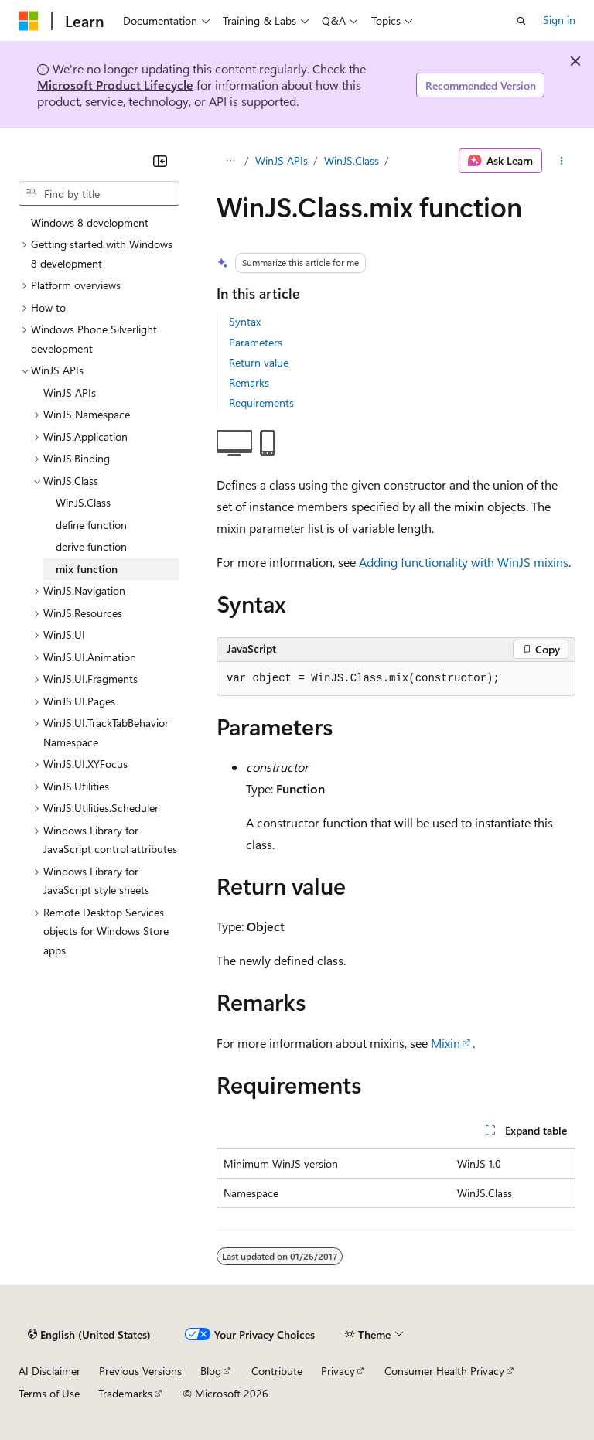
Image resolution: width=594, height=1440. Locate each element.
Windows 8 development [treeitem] (89, 222)
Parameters (255, 342)
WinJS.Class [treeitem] (83, 502)
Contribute (276, 1370)
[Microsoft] (29, 21)
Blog (210, 1370)
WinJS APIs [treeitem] (69, 392)
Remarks (249, 382)
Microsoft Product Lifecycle (115, 85)
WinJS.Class (351, 160)
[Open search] (521, 21)
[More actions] (561, 160)
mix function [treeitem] (87, 568)
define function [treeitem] (91, 524)
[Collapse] (160, 161)
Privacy (338, 1370)
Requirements (261, 402)
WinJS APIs (281, 160)
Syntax (245, 321)
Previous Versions (140, 1370)
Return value (258, 362)
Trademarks (125, 1393)
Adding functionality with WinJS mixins (463, 562)
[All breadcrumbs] (230, 160)
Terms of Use (49, 1393)
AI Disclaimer (49, 1370)
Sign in (559, 19)
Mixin (445, 1043)
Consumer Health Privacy (444, 1370)
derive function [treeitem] (91, 546)
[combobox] (99, 193)
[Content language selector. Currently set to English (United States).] (89, 1334)
